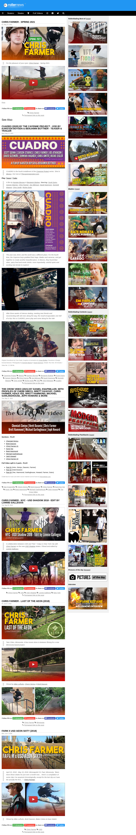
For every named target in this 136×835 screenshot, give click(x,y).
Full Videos (38, 13)
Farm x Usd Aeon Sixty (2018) (19, 731)
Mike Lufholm (19, 684)
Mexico (9, 174)
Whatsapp (19, 108)
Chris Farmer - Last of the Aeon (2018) (26, 601)
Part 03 (9, 472)
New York (56, 593)
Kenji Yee (9, 449)
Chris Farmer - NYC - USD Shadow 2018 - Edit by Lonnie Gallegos (30, 501)
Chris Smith (17, 187)
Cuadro (58, 381)
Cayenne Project (42, 171)
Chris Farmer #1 (12, 446)
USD (22, 593)
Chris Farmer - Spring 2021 (18, 22)
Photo (3, 102)
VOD (38, 381)
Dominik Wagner (27, 363)
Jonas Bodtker (43, 360)
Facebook (51, 108)
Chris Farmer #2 (12, 459)
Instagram (31, 108)
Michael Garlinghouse (14, 454)
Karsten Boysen (19, 182)
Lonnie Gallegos (12, 549)
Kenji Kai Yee (60, 487)
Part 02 (9, 470)
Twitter (61, 108)
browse (87, 570)
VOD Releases (47, 381)
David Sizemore (46, 185)
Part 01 (9, 467)
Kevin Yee (9, 489)
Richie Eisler (27, 187)
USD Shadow (30, 546)
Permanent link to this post (34, 115)
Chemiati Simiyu (12, 441)
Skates (21, 13)
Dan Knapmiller (9, 487)
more (88, 19)
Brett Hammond (12, 451)
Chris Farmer (34, 63)
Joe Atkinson (34, 185)
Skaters (10, 13)
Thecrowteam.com (45, 476)
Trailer (15, 178)
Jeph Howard (11, 456)
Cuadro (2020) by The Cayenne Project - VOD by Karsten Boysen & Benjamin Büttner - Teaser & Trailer (32, 128)
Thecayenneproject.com (30, 174)
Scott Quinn (52, 182)
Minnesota (40, 722)
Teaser (8, 178)
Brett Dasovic (11, 444)
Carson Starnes (12, 185)
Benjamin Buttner (33, 182)
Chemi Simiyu (23, 487)
